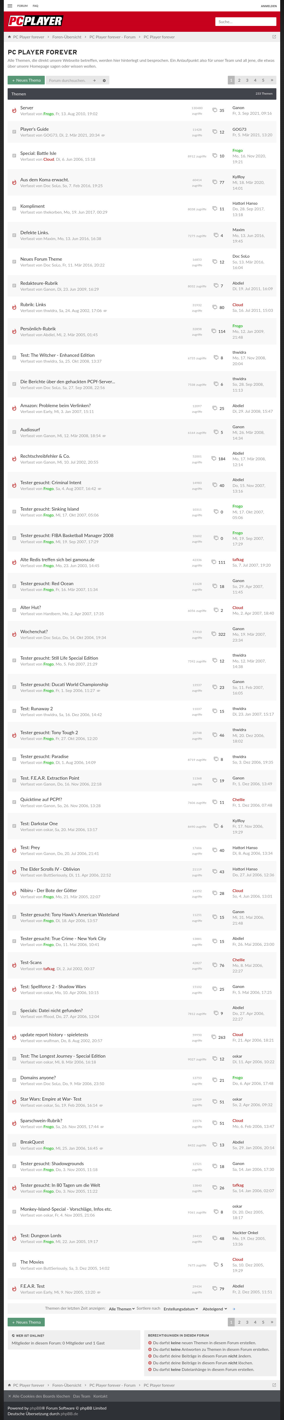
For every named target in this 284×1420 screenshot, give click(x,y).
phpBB (36, 1408)
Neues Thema (26, 80)
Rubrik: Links (33, 304)
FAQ (35, 5)
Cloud (48, 159)
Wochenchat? (34, 631)
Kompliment (32, 206)
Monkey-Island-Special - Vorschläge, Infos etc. (66, 1209)
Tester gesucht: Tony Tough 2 (49, 732)
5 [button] (263, 80)
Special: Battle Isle (38, 153)
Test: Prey (30, 847)
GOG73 (50, 134)
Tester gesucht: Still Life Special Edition (59, 658)
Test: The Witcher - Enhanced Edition (57, 355)
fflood (48, 1016)
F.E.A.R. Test (32, 1286)
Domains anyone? (38, 1077)
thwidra (50, 310)
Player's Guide (34, 129)
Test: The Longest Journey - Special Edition (63, 1056)
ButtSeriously (55, 874)
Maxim (49, 238)
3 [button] (247, 80)
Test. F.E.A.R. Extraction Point (49, 778)
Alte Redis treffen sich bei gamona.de (57, 559)
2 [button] (239, 80)
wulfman (51, 1040)
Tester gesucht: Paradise (44, 756)
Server (26, 107)
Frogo (48, 113)
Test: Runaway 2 (36, 708)
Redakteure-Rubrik (39, 283)
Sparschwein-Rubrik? (41, 1120)
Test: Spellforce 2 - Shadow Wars (53, 986)
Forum (22, 5)
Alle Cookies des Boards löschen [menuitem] (39, 1396)
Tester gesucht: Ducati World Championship (64, 684)
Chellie (239, 799)
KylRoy (239, 176)
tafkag (238, 559)
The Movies (32, 1262)
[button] (272, 80)
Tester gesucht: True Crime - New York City (63, 938)
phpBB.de (69, 1413)
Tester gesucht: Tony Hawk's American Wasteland (69, 914)
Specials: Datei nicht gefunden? (51, 1010)
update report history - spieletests (54, 1034)
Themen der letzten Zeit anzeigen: (90, 1308)
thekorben (52, 212)
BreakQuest (32, 1142)
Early (47, 411)
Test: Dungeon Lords (40, 1235)
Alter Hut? (30, 607)
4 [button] (255, 80)
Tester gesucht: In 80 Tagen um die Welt (60, 1185)
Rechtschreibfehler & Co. (45, 456)
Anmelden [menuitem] (269, 6)
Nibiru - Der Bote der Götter (48, 890)
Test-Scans (31, 962)
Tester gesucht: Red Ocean (46, 583)
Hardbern (52, 613)
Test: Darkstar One (39, 823)
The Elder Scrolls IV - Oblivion (50, 869)
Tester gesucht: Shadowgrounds (52, 1163)
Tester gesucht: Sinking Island (49, 509)
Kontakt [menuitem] (100, 1396)
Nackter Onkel (245, 1232)
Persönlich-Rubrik (38, 328)
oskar (48, 829)
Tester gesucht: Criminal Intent (50, 482)
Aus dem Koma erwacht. (44, 179)
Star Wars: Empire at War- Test (50, 1099)
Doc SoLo (52, 185)
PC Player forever (42, 52)
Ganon (239, 107)
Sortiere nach (168, 1308)
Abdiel (238, 282)
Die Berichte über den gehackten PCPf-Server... (67, 381)
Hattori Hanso (245, 203)
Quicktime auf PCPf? (41, 799)
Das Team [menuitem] (82, 1396)
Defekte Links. (34, 232)
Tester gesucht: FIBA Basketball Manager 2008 (66, 535)
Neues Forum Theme (41, 259)
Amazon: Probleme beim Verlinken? (55, 405)
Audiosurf (30, 429)
